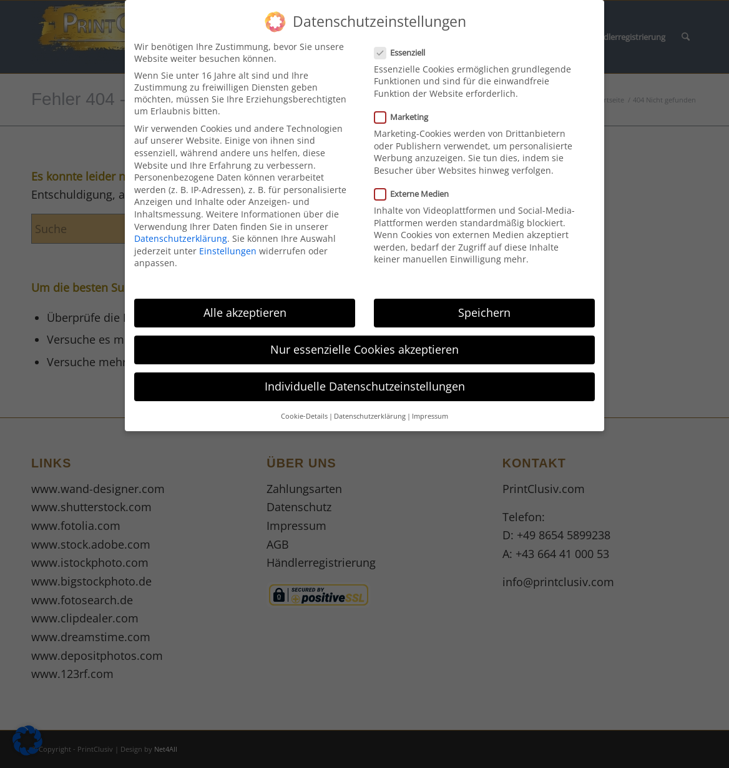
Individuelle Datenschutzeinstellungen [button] (365, 379)
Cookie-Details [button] (304, 408)
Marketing (406, 110)
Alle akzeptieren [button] (244, 305)
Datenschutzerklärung (180, 231)
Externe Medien (416, 186)
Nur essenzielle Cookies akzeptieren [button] (364, 342)
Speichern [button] (484, 305)
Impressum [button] (430, 408)
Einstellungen (228, 243)
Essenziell (405, 45)
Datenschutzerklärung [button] (370, 408)
